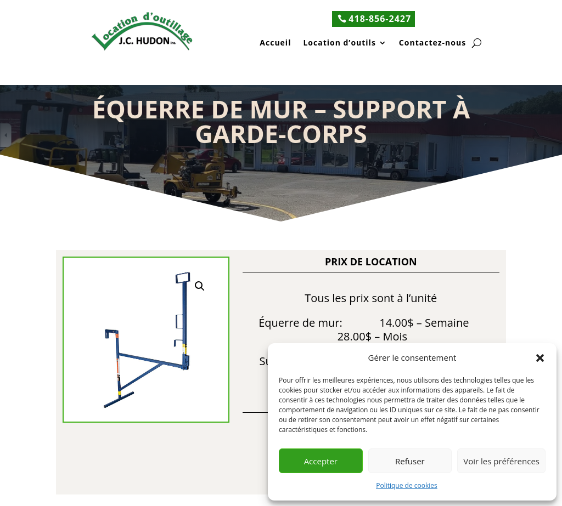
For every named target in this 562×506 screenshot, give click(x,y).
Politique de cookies (406, 485)
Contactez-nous (432, 43)
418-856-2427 (380, 19)
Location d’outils (339, 43)
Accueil (275, 43)
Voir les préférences (501, 461)
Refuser (410, 461)
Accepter (321, 461)
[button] (540, 358)
